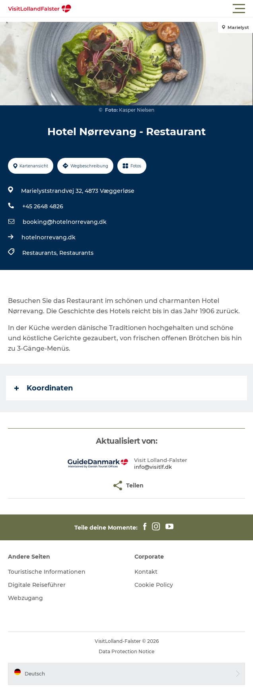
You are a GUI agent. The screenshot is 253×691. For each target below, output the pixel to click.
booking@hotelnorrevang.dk (65, 221)
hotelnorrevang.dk (48, 237)
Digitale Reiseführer (37, 584)
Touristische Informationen (47, 571)
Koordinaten (43, 388)
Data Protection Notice (126, 651)
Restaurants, (40, 252)
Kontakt (146, 571)
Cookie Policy (153, 584)
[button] (162, 9)
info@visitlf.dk (153, 467)
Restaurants (76, 252)
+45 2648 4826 (42, 206)
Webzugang (25, 598)
